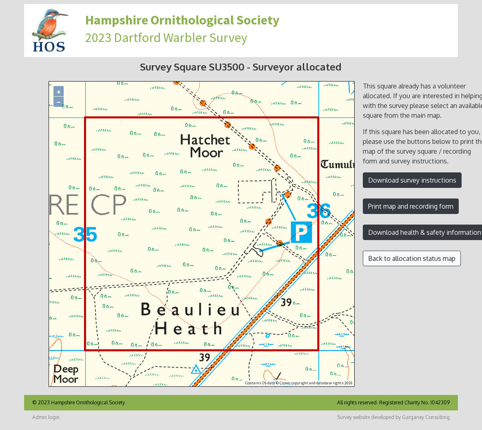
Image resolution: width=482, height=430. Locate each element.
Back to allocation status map (411, 258)
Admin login (46, 417)
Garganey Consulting (426, 417)
